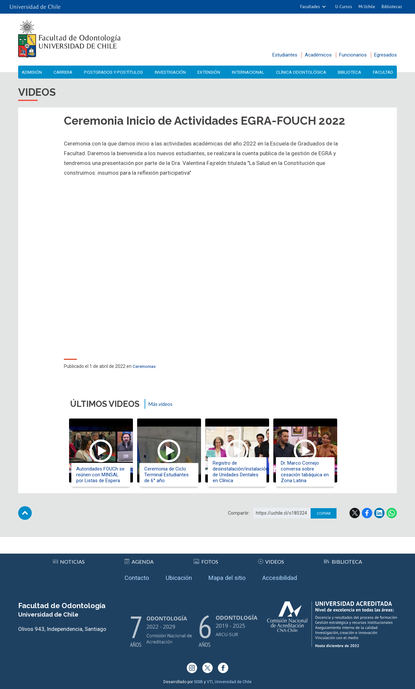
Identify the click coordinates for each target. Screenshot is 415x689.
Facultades (310, 6)
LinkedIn (379, 518)
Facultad (382, 72)
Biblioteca (349, 72)
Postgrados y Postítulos (115, 72)
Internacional (249, 72)
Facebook (367, 518)
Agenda (139, 559)
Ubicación (175, 577)
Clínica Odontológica (301, 72)
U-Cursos (343, 6)
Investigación (172, 72)
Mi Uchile (367, 6)
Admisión (32, 72)
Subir (25, 518)
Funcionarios (353, 55)
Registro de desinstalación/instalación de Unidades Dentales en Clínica (245, 471)
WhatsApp (391, 518)
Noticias (69, 559)
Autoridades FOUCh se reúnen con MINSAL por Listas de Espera (101, 474)
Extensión (210, 72)
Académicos (318, 55)
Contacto (130, 577)
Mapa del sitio (228, 577)
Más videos (161, 405)
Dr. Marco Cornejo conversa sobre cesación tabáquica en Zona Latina (313, 471)
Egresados (385, 55)
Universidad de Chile (233, 682)
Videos (271, 559)
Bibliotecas (392, 6)
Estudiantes (284, 55)
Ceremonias (145, 367)
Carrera (63, 72)
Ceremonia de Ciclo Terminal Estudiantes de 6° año (170, 474)
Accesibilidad (286, 577)
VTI (210, 682)
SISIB (198, 682)
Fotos (206, 559)
